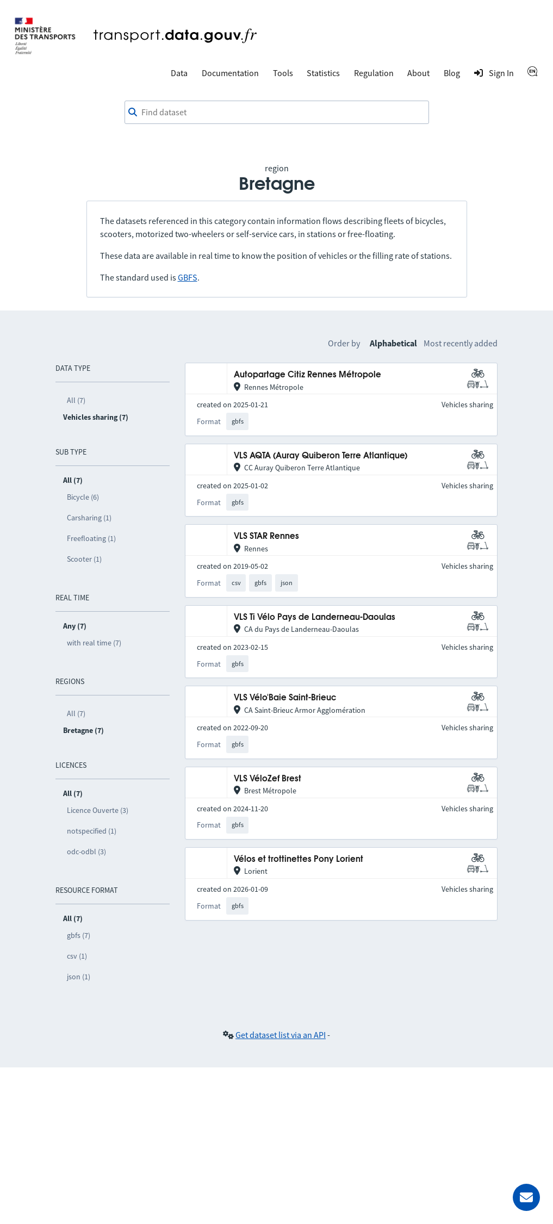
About (418, 72)
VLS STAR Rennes (266, 536)
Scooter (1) (84, 559)
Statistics (323, 72)
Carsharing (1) (89, 518)
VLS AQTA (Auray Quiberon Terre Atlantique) (320, 456)
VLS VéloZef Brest (267, 779)
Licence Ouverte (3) (97, 810)
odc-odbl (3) (86, 851)
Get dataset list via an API (280, 1034)
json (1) (78, 976)
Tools (283, 72)
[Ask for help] (526, 1197)
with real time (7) (94, 643)
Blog (452, 72)
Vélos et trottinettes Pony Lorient (298, 859)
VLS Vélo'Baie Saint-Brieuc (285, 698)
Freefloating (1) (91, 538)
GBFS (187, 277)
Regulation (374, 72)
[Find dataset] (277, 113)
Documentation (230, 72)
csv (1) (77, 956)
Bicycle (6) (83, 497)
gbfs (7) (78, 935)
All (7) (76, 400)
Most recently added (461, 343)
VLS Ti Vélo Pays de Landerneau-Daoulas (314, 617)
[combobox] (277, 113)
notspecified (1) (91, 831)
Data (179, 72)
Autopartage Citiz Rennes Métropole (307, 375)
